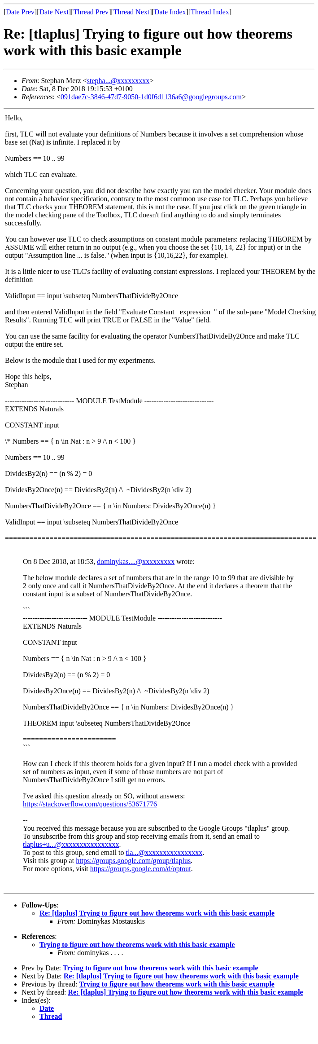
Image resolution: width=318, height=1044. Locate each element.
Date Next (54, 12)
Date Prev (20, 12)
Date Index (170, 12)
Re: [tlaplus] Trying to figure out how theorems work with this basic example (156, 913)
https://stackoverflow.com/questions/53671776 (90, 804)
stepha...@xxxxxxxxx (118, 80)
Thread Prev (91, 12)
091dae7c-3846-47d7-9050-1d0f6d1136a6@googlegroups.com (151, 97)
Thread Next (131, 12)
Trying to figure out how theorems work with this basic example (137, 944)
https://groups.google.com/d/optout (140, 868)
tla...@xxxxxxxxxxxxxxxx (164, 852)
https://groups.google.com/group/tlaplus (133, 860)
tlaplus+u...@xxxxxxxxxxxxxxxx (71, 844)
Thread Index (210, 12)
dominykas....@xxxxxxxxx (135, 561)
